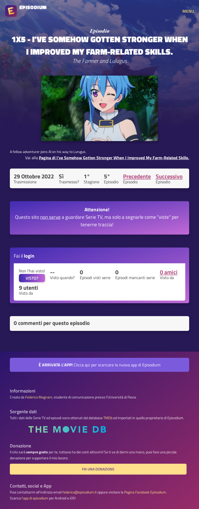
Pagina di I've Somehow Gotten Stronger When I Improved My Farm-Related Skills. (114, 158)
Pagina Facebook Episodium (145, 492)
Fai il (24, 255)
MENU (188, 11)
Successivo (169, 176)
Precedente (137, 176)
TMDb (107, 418)
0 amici (168, 272)
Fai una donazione (98, 469)
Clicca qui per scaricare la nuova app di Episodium (99, 365)
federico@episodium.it (79, 492)
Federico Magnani (38, 397)
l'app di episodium (35, 498)
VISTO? (32, 278)
